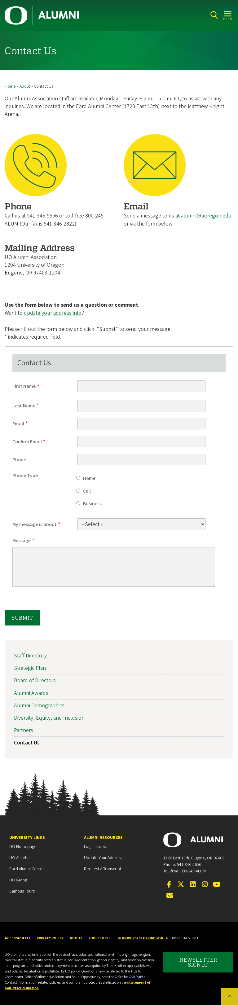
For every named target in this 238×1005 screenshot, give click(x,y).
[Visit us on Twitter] (181, 884)
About (25, 86)
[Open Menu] (228, 15)
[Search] (214, 15)
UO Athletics (20, 858)
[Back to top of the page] (229, 996)
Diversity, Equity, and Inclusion (49, 718)
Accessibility (17, 938)
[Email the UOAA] (169, 896)
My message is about (34, 524)
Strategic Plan (30, 668)
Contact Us (27, 743)
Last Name (23, 405)
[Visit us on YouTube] (216, 884)
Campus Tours (22, 891)
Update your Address (103, 858)
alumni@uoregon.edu (206, 216)
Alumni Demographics (39, 705)
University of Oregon (142, 938)
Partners (23, 730)
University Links (27, 838)
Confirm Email (27, 441)
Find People (100, 938)
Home (10, 86)
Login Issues (95, 847)
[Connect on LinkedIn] (192, 884)
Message (21, 540)
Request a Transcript (102, 869)
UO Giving (18, 880)
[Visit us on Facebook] (168, 884)
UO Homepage (23, 847)
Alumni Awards (31, 693)
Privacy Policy (50, 938)
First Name (24, 386)
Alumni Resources (103, 838)
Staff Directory (30, 656)
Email (18, 423)
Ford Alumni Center (26, 869)
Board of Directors (35, 681)
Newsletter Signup (198, 962)
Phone (19, 459)
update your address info (53, 313)
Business (92, 503)
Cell (87, 491)
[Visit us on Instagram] (204, 884)
